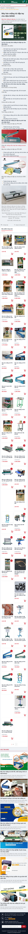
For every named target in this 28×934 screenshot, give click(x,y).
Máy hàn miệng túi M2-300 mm (7, 410)
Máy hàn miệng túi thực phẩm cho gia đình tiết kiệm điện (13, 877)
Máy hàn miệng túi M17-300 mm (20, 387)
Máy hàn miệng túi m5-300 (20, 317)
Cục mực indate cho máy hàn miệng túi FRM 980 (20, 594)
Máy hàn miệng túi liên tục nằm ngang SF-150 (20, 480)
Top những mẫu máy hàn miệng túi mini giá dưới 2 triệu (12, 904)
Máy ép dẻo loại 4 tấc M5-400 (19, 433)
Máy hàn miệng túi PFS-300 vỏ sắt (20, 662)
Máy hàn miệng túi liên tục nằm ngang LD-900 (20, 457)
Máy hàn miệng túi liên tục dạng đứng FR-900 (7, 548)
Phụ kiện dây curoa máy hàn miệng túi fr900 (7, 617)
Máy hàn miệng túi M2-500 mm (7, 433)
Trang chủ (2, 7)
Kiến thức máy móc (10, 7)
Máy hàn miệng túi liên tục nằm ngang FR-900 (7, 480)
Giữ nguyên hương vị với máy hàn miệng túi (12, 798)
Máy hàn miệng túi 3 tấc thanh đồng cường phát (7, 293)
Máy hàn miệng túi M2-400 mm (20, 410)
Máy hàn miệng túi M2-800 (20, 502)
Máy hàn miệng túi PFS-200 (20, 340)
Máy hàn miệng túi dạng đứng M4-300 (7, 525)
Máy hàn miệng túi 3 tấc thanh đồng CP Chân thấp (20, 270)
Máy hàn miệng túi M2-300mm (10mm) (20, 247)
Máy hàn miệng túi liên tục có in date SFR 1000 (7, 317)
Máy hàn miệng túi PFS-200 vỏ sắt (7, 662)
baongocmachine (17, 932)
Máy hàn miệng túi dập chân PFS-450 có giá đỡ (7, 640)
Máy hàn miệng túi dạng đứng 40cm (20, 685)
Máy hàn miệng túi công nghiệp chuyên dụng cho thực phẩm (13, 850)
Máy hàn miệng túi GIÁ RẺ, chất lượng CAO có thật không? (13, 772)
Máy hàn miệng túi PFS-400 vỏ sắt (7, 685)
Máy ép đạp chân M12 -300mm (19, 708)
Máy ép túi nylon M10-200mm (7, 387)
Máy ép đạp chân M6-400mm (19, 525)
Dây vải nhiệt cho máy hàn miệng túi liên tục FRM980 (20, 572)
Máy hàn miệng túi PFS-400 (20, 363)
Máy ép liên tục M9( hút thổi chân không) (20, 548)
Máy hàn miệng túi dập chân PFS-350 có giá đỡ (20, 640)
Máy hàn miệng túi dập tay (9, 19)
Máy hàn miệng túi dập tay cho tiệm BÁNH (9, 9)
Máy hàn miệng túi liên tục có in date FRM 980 (7, 457)
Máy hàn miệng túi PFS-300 (7, 363)
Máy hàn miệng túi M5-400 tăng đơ (7, 572)
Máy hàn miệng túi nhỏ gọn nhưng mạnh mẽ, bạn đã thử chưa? (13, 824)
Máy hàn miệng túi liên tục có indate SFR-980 (7, 731)
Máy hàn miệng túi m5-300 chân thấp (7, 340)
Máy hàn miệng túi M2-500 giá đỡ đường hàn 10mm (20, 293)
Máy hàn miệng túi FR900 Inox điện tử (6, 270)
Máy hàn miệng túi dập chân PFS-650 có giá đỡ (20, 617)
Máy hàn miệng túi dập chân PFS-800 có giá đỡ (7, 247)
